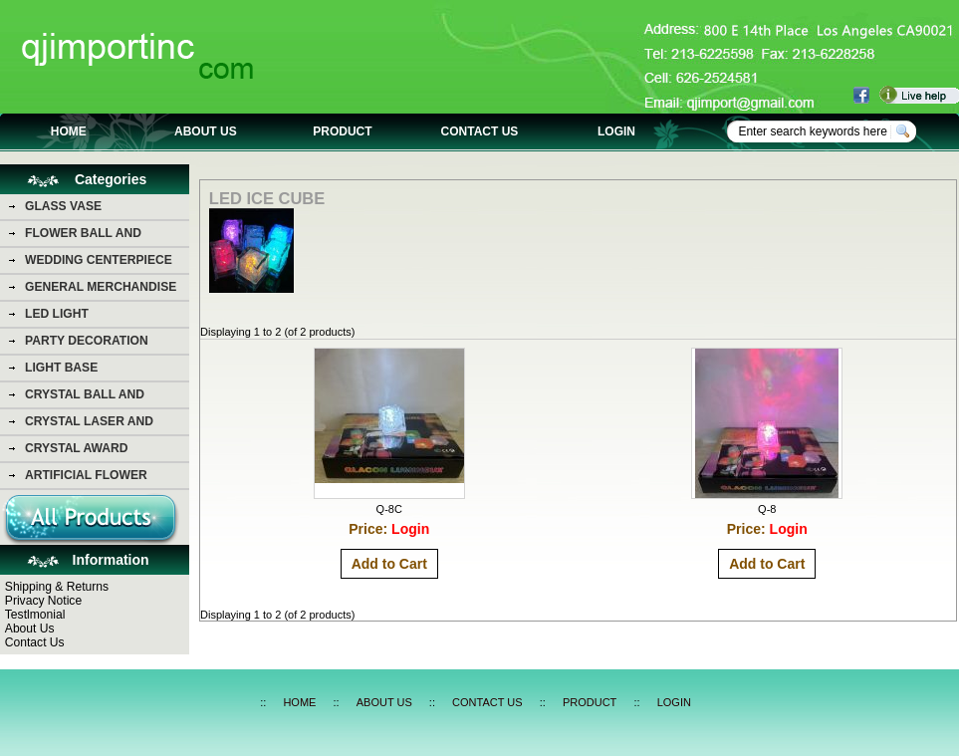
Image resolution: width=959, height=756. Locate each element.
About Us (30, 628)
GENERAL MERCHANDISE (100, 287)
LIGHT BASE (61, 368)
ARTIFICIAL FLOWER (86, 475)
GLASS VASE (63, 206)
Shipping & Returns (57, 587)
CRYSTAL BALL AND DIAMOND (84, 397)
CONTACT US (480, 131)
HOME (69, 131)
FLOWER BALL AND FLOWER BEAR (83, 236)
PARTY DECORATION (86, 341)
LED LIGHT (57, 314)
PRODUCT (342, 131)
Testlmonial (35, 615)
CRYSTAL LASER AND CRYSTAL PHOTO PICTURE (103, 424)
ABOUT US (205, 131)
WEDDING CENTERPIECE (98, 260)
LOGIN (616, 131)
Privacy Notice (43, 601)
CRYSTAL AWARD (76, 448)
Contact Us (35, 642)
